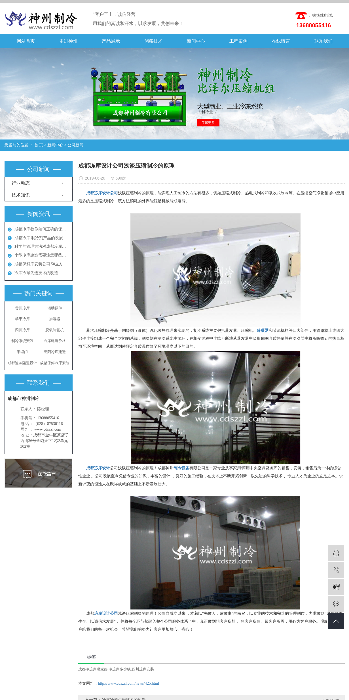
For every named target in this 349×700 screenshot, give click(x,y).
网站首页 (26, 41)
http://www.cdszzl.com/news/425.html (128, 683)
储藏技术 (153, 41)
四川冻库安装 (143, 669)
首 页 (38, 145)
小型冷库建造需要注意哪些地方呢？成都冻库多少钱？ (41, 255)
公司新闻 (75, 145)
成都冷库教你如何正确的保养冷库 (41, 229)
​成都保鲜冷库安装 (54, 363)
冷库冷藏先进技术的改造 (36, 273)
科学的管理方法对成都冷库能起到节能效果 (41, 246)
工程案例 (238, 41)
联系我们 (323, 41)
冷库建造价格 (55, 341)
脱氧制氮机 (54, 330)
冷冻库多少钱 (120, 669)
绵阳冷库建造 (55, 352)
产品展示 (111, 41)
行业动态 (21, 183)
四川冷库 (22, 330)
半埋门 (22, 352)
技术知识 (21, 195)
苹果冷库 (22, 319)
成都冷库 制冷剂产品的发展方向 (41, 238)
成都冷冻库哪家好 (93, 669)
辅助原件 (54, 308)
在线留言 (281, 41)
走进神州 (68, 41)
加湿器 (54, 319)
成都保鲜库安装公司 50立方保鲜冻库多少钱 (41, 264)
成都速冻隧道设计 (22, 363)
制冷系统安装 (22, 341)
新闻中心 (196, 41)
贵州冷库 (22, 308)
